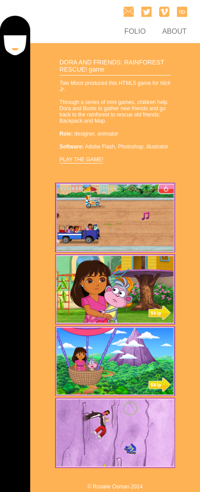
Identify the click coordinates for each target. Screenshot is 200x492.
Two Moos (72, 83)
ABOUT (174, 31)
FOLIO (135, 31)
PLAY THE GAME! (82, 159)
